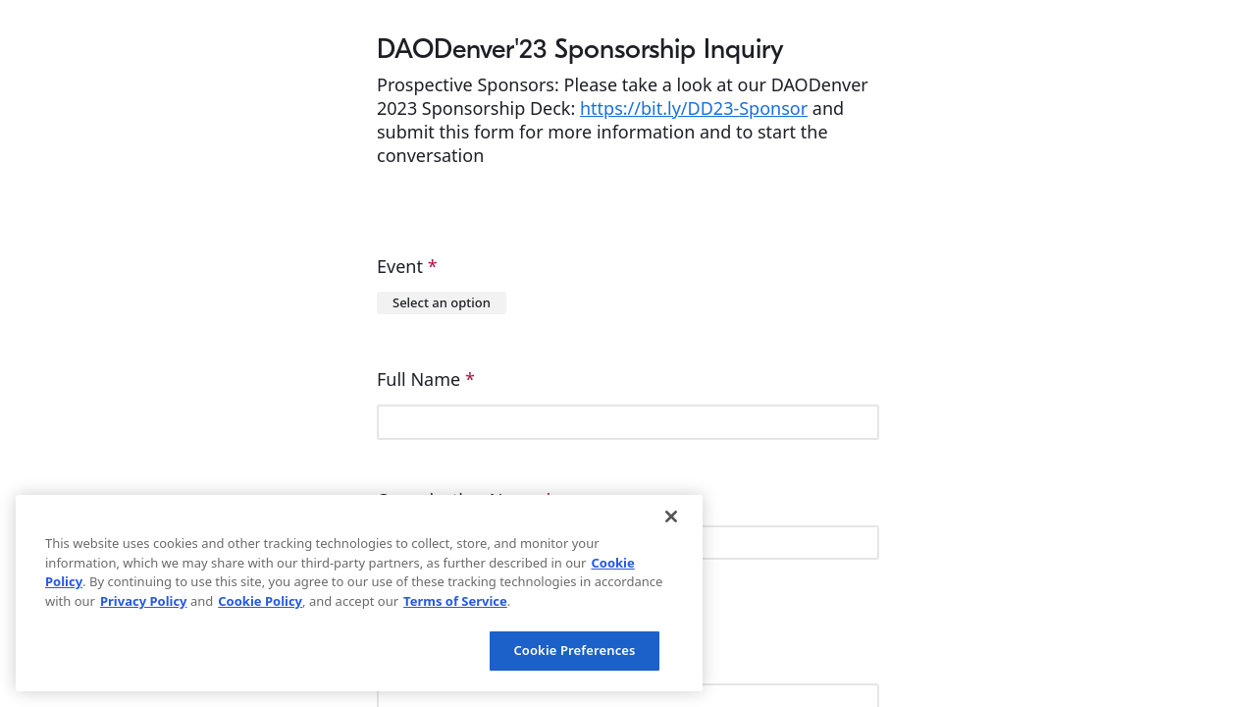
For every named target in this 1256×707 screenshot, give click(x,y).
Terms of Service (455, 601)
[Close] (671, 516)
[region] (359, 593)
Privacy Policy (143, 601)
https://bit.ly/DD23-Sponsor (694, 108)
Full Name (426, 379)
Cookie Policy (260, 601)
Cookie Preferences (574, 650)
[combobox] (441, 303)
